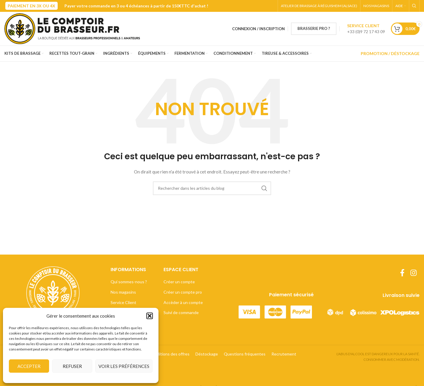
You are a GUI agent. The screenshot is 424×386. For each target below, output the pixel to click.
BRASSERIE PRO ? (313, 28)
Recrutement (283, 353)
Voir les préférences (123, 366)
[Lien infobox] (366, 28)
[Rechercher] (414, 6)
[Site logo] (74, 28)
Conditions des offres (169, 353)
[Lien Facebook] (402, 273)
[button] (150, 316)
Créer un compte (179, 281)
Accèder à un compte (183, 302)
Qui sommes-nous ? (129, 281)
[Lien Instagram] (413, 273)
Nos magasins (123, 292)
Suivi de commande (181, 312)
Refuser (72, 366)
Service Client (123, 302)
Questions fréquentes (245, 353)
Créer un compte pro (183, 292)
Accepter (29, 366)
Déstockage (206, 353)
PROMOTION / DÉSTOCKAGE (390, 53)
